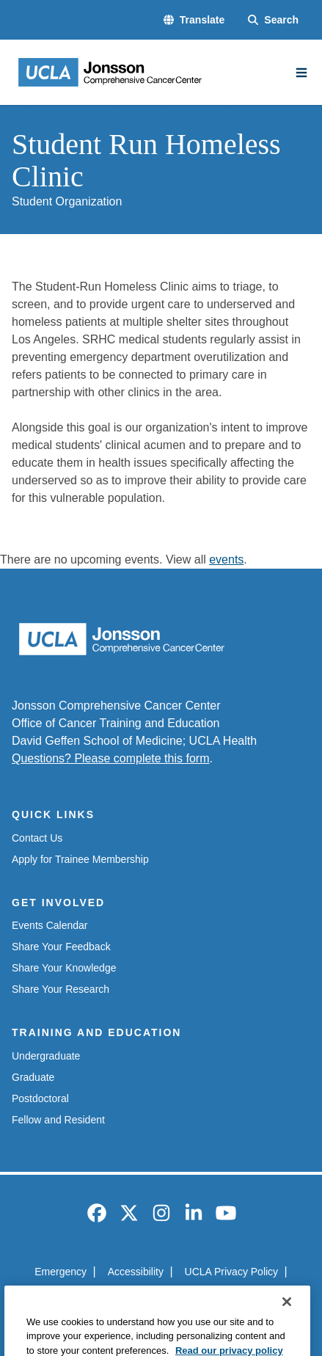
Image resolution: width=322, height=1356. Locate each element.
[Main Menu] (301, 72)
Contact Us (37, 838)
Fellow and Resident (58, 1120)
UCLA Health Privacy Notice (138, 1298)
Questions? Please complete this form (110, 758)
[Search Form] (273, 20)
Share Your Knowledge (64, 968)
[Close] (287, 1323)
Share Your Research (60, 989)
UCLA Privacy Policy (232, 1271)
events (226, 559)
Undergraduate (46, 1056)
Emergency (60, 1271)
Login (235, 1298)
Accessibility (136, 1271)
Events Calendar (50, 925)
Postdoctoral (40, 1098)
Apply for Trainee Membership (80, 859)
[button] (194, 20)
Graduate (33, 1077)
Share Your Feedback (61, 946)
